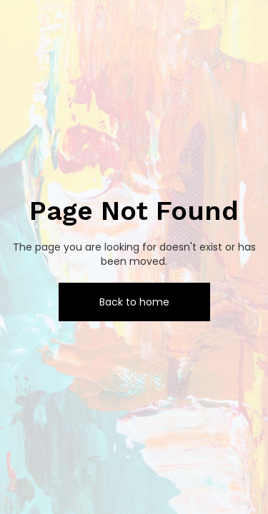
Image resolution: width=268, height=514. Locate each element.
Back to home (134, 302)
